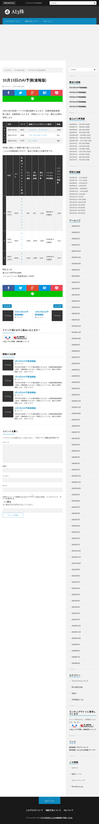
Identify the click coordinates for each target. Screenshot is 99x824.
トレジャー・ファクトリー (39, 130)
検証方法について (32, 21)
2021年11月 (76, 557)
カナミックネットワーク (22, 213)
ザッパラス (33, 141)
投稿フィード (77, 774)
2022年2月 (76, 538)
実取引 (74, 693)
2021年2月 (76, 613)
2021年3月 (76, 607)
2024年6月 (76, 363)
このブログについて (12, 21)
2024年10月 (76, 338)
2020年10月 (76, 638)
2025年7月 (76, 282)
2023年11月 (76, 407)
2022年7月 (76, 507)
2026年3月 (76, 232)
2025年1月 (76, 320)
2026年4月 (76, 226)
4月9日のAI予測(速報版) (77, 92)
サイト (5, 485)
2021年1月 (76, 619)
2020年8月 (76, 651)
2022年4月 (76, 526)
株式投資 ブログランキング (78, 747)
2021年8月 (76, 576)
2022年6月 (76, 513)
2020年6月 (76, 663)
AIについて (48, 21)
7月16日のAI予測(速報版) (25, 376)
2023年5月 (76, 445)
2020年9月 (76, 644)
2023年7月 (76, 432)
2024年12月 (76, 326)
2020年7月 (76, 657)
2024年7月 (76, 357)
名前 (5, 466)
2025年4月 (76, 301)
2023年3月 (76, 457)
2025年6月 (76, 288)
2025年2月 (76, 313)
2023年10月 (76, 413)
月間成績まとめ (77, 700)
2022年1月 (76, 544)
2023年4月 (76, 451)
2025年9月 (76, 270)
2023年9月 (76, 420)
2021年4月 (76, 601)
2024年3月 (76, 382)
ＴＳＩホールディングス (38, 135)
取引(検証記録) (19, 86)
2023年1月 (76, 470)
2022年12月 (76, 476)
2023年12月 (76, 401)
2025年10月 (76, 263)
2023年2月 (76, 463)
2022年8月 (76, 501)
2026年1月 (76, 245)
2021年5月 (76, 594)
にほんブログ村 (8, 341)
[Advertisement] (49, 42)
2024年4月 (76, 376)
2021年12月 (76, 551)
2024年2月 (76, 388)
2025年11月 (76, 257)
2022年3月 (76, 532)
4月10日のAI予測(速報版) (78, 88)
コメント (6, 442)
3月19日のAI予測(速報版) (25, 392)
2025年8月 (76, 276)
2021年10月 (76, 563)
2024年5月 (76, 370)
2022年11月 (76, 482)
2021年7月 (76, 582)
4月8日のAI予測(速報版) (77, 97)
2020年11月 (76, 632)
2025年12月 (76, 251)
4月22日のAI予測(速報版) (25, 361)
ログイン (75, 768)
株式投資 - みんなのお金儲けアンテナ (82, 750)
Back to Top (49, 801)
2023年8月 (76, 426)
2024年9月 (76, 345)
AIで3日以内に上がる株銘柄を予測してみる (56, 818)
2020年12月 (76, 626)
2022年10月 (76, 488)
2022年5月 (76, 520)
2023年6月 (76, 438)
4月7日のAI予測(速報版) (77, 102)
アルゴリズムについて (80, 681)
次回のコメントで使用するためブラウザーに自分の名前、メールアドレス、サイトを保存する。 (32, 497)
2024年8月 (76, 351)
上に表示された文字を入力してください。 (18, 504)
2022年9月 (76, 495)
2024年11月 (76, 332)
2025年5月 (76, 295)
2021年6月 (76, 588)
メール (6, 476)
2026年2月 (76, 239)
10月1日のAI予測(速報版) (25, 408)
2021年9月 (76, 569)
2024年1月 (76, 395)
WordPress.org (77, 786)
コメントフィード (78, 780)
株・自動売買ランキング (21, 341)
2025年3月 (76, 307)
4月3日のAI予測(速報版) (77, 106)
